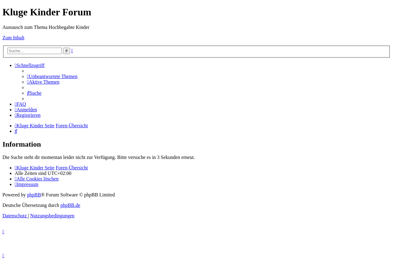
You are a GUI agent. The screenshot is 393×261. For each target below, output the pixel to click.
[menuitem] (52, 76)
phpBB (34, 194)
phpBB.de (70, 205)
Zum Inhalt (13, 37)
